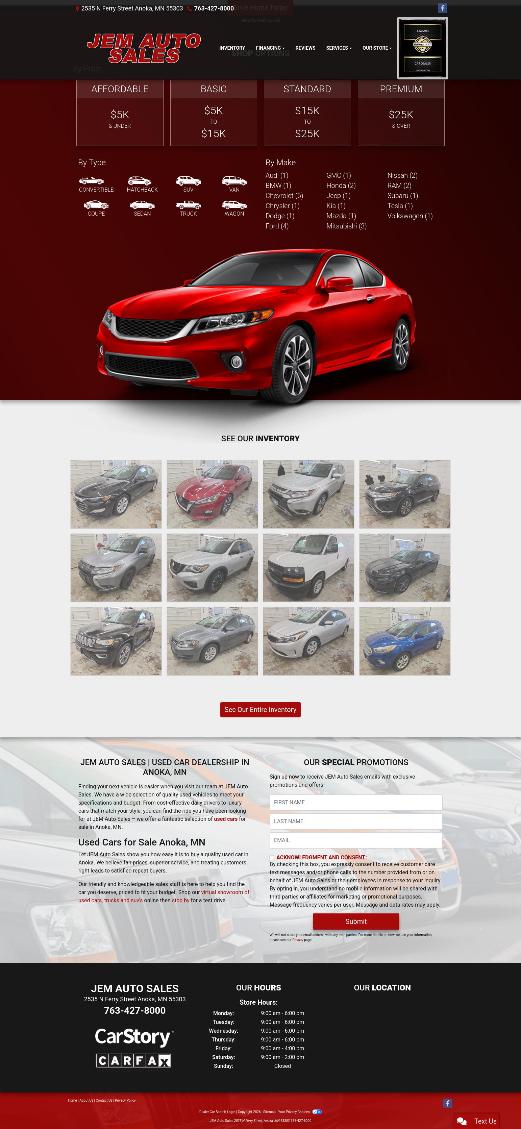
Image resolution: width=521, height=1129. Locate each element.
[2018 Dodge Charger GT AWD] (404, 568)
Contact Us (104, 1100)
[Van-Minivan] (234, 185)
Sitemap (269, 1112)
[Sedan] (142, 209)
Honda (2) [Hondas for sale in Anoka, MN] (341, 185)
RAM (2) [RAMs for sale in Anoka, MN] (400, 185)
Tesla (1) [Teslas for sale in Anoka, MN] (400, 206)
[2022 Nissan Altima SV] (212, 494)
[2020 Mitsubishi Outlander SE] (308, 494)
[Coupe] (96, 209)
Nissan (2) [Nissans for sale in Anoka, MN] (403, 175)
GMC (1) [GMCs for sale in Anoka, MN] (338, 175)
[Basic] (213, 113)
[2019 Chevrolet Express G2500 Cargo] (308, 568)
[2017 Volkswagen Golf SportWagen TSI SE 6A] (212, 641)
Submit (356, 921)
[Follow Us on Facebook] (442, 8)
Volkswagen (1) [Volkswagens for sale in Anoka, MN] (410, 216)
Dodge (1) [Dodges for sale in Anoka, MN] (280, 216)
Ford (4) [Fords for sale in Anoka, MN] (277, 226)
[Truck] (188, 209)
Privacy (297, 940)
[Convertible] (96, 185)
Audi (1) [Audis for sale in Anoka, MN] (277, 175)
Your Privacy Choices (300, 1112)
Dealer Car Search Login (217, 1112)
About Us (86, 1100)
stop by (181, 900)
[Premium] (401, 113)
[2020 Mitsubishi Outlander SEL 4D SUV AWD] (404, 494)
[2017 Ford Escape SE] (404, 641)
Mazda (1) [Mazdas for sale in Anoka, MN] (341, 216)
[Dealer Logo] (143, 48)
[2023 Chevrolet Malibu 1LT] (116, 494)
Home (72, 1100)
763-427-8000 (214, 8)
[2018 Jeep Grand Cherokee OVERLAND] (116, 641)
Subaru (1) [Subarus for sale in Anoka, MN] (403, 196)
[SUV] (188, 185)
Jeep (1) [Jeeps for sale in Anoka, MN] (338, 196)
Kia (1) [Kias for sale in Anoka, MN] (336, 206)
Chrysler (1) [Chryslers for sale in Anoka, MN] (283, 206)
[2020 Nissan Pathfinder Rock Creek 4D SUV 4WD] (212, 568)
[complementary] (500, 1108)
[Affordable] (120, 113)
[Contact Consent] (272, 858)
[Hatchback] (142, 185)
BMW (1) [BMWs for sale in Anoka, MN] (278, 185)
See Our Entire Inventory (260, 710)
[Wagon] (234, 209)
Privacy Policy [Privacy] (125, 1100)
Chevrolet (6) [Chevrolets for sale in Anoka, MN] (284, 196)
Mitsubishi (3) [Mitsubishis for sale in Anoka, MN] (346, 226)
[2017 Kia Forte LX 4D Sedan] (308, 641)
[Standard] (307, 113)
